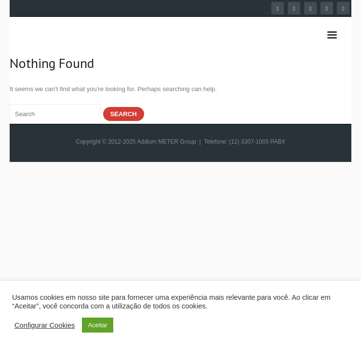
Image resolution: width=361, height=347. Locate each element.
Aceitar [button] (97, 325)
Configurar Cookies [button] (44, 325)
